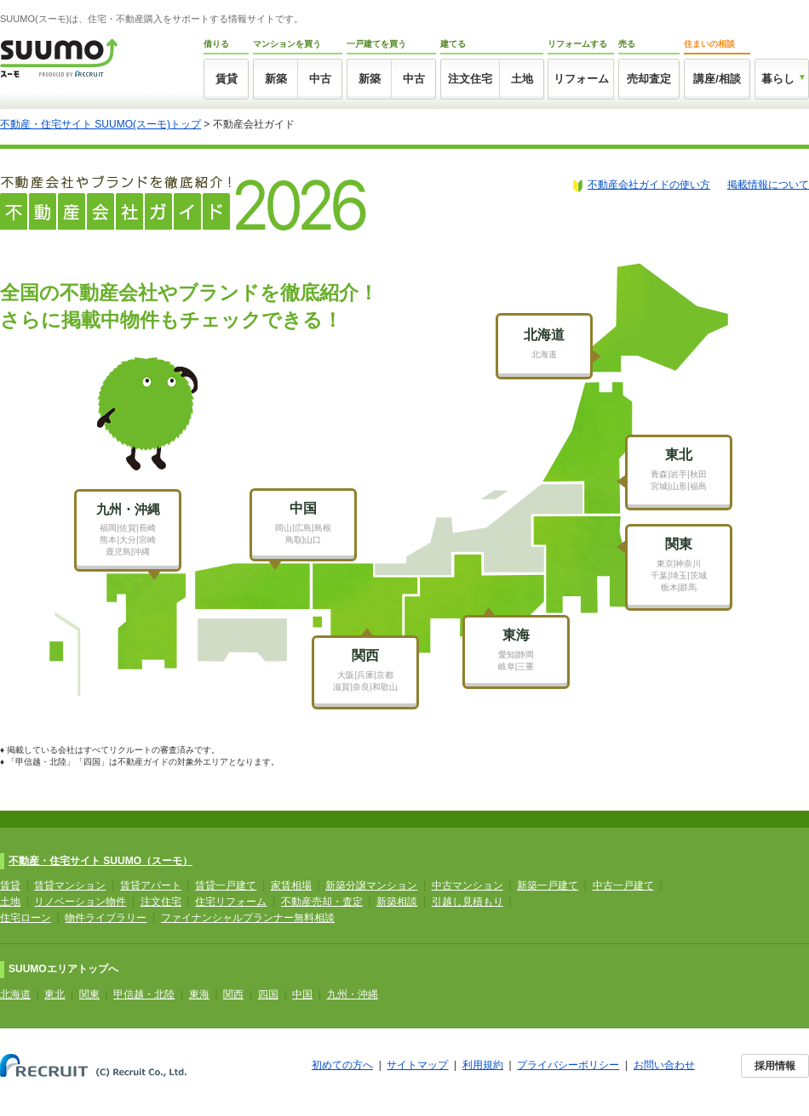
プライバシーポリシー (568, 1065)
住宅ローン (25, 918)
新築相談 (396, 902)
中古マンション (467, 885)
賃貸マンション (70, 885)
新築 (276, 78)
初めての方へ (342, 1065)
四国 (268, 994)
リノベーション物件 (80, 902)
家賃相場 (291, 885)
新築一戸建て (547, 885)
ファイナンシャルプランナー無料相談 (248, 918)
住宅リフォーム (231, 902)
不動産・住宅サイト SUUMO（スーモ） (100, 861)
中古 (320, 78)
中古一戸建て (623, 885)
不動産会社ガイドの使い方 (649, 185)
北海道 (15, 994)
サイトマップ (417, 1065)
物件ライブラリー (105, 918)
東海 (199, 994)
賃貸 (226, 78)
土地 (522, 78)
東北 (54, 994)
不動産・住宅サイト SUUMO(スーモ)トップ (100, 124)
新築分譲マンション (371, 885)
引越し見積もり (467, 902)
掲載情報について (768, 185)
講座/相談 (717, 78)
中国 (302, 994)
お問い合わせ (664, 1065)
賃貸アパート (150, 885)
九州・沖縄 (352, 994)
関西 (233, 994)
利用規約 (482, 1065)
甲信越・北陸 (144, 994)
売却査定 (649, 78)
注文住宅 (470, 78)
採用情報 (774, 1066)
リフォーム (581, 78)
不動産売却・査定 (322, 902)
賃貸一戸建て (225, 885)
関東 (89, 994)
